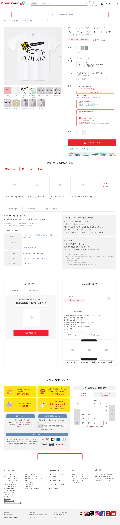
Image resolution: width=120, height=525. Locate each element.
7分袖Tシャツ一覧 (9, 493)
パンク (25, 242)
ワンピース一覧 (8, 482)
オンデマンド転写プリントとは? (75, 254)
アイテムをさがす (9, 470)
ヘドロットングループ (79, 28)
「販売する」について (76, 476)
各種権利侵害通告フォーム (102, 480)
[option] (33, 56)
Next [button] (60, 56)
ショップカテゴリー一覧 (31, 488)
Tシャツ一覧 (7, 474)
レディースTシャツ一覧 (11, 480)
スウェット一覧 (8, 495)
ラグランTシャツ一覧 (10, 484)
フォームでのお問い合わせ (102, 476)
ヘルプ (60, 456)
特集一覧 (27, 480)
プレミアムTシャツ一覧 (11, 478)
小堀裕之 (44, 235)
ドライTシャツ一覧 (9, 476)
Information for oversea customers (60, 14)
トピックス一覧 (29, 482)
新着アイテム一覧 (29, 474)
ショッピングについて (76, 474)
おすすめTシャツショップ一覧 (33, 478)
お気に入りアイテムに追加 (78, 39)
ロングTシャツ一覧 (9, 490)
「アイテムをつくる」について (79, 478)
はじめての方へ (53, 488)
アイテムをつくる (54, 470)
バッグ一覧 (7, 499)
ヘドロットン (28, 235)
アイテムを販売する (54, 480)
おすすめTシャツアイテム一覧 (13, 503)
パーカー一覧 (8, 497)
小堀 (50, 235)
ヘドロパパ (27, 237)
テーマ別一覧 (28, 486)
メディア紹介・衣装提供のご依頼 (104, 478)
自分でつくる (52, 476)
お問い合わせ (99, 470)
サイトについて (74, 482)
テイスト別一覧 (29, 484)
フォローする (74, 300)
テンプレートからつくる (56, 474)
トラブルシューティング (77, 480)
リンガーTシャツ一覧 (10, 486)
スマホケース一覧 (9, 501)
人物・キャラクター (30, 247)
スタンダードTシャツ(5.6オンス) (80, 35)
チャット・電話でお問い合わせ (104, 474)
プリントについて (83, 58)
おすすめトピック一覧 (31, 476)
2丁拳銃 (37, 235)
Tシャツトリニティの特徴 (56, 484)
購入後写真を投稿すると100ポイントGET (88, 97)
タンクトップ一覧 (9, 488)
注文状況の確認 (93, 5)
